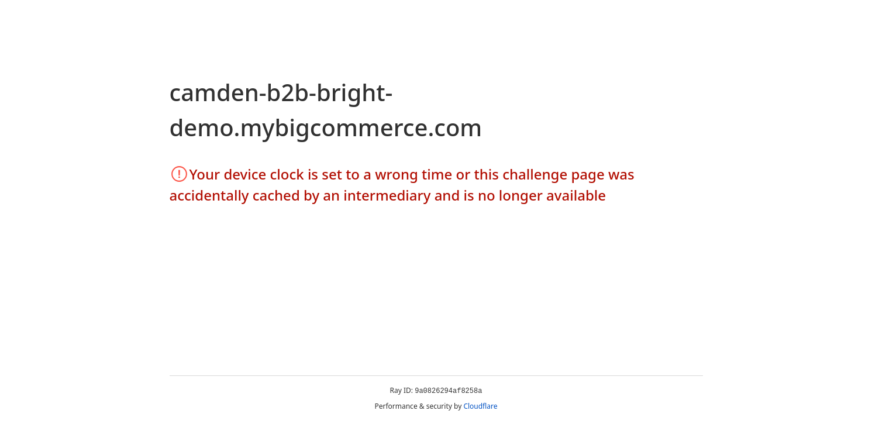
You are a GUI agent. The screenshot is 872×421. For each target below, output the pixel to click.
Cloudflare (480, 406)
